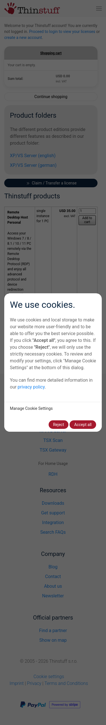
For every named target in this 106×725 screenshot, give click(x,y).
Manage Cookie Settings (31, 408)
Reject (58, 424)
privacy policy (31, 387)
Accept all (83, 424)
